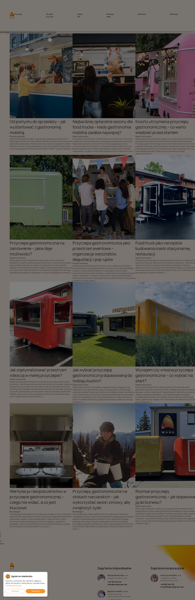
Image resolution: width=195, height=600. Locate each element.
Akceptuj (35, 591)
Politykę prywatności (13, 585)
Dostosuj (15, 591)
